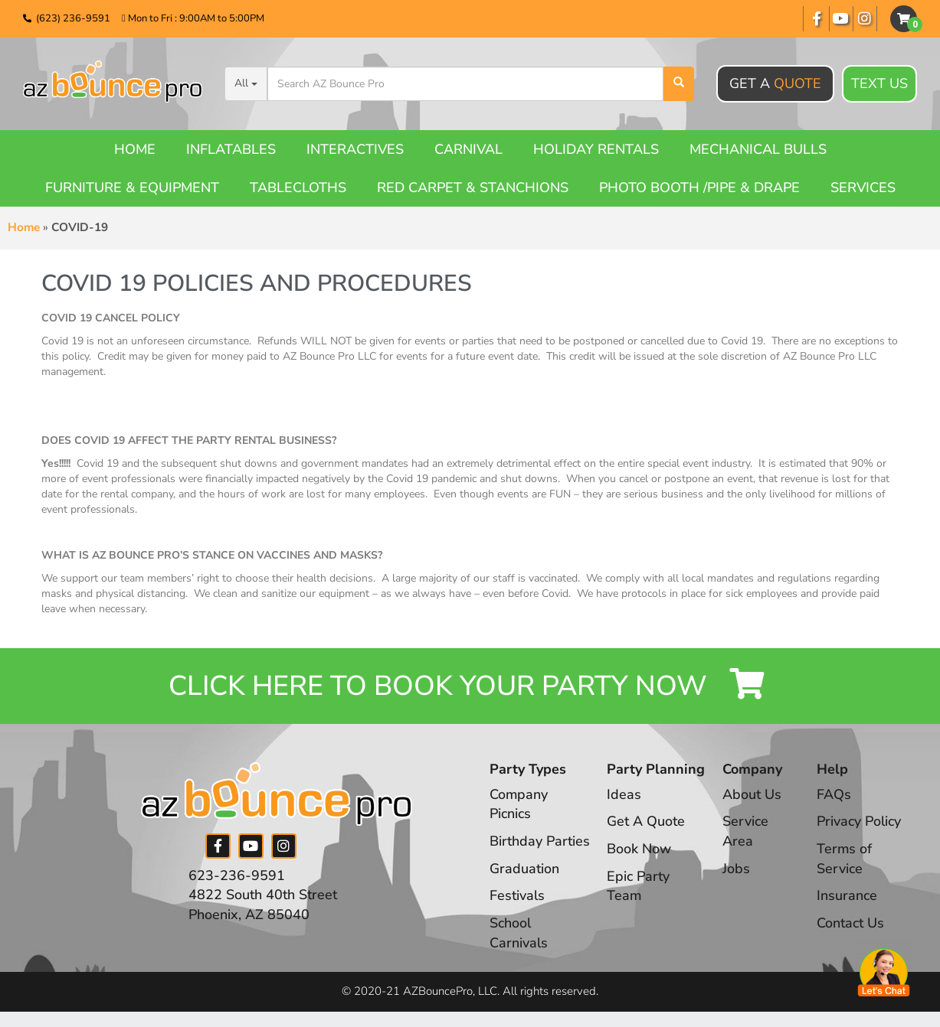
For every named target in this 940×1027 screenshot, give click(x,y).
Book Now (639, 849)
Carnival (468, 149)
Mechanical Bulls (758, 149)
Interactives (355, 149)
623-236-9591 (236, 875)
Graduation (524, 868)
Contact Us (850, 923)
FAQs (834, 794)
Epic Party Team (638, 886)
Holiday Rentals (596, 149)
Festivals (517, 896)
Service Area (745, 832)
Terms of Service (845, 859)
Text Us (879, 84)
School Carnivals (519, 933)
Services (863, 187)
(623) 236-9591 (73, 18)
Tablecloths (298, 187)
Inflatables (231, 149)
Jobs (736, 868)
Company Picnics (519, 804)
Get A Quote (646, 822)
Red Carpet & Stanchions (472, 187)
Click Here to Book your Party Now (470, 686)
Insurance (847, 896)
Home (135, 149)
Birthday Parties (540, 841)
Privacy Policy (859, 822)
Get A (775, 83)
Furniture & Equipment (132, 187)
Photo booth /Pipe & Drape (699, 187)
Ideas (624, 794)
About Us (751, 794)
